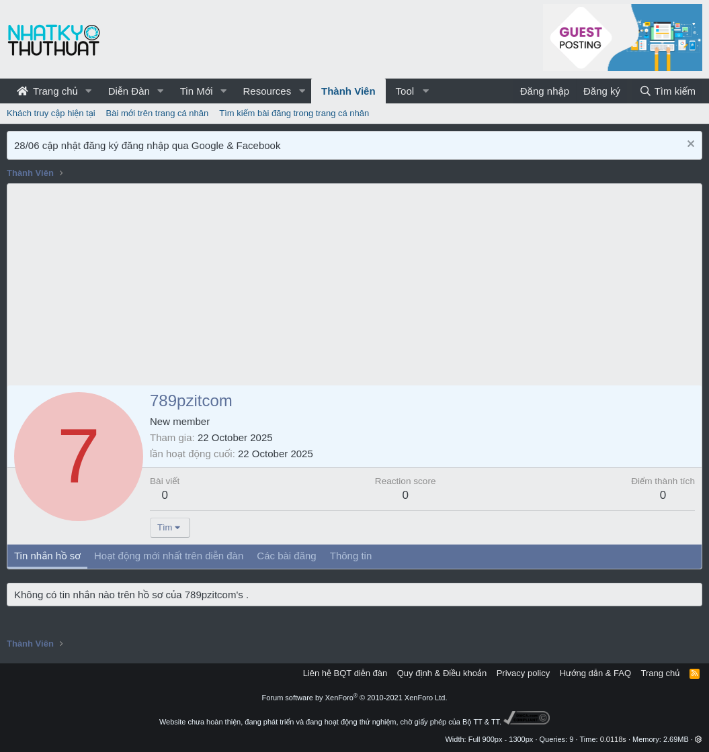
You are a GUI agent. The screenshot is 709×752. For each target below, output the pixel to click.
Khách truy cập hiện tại (51, 113)
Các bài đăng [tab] (286, 555)
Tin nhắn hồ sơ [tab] (47, 555)
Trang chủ (47, 91)
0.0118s (613, 739)
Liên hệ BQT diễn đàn (345, 673)
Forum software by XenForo (355, 698)
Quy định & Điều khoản (442, 673)
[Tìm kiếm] (667, 91)
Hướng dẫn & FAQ (595, 673)
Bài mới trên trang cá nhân (157, 113)
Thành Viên (348, 91)
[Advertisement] (354, 285)
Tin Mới (196, 91)
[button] (88, 91)
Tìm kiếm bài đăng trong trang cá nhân (294, 113)
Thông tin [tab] (351, 555)
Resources (267, 91)
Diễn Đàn (129, 91)
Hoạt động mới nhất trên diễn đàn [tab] (168, 555)
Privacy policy (523, 673)
